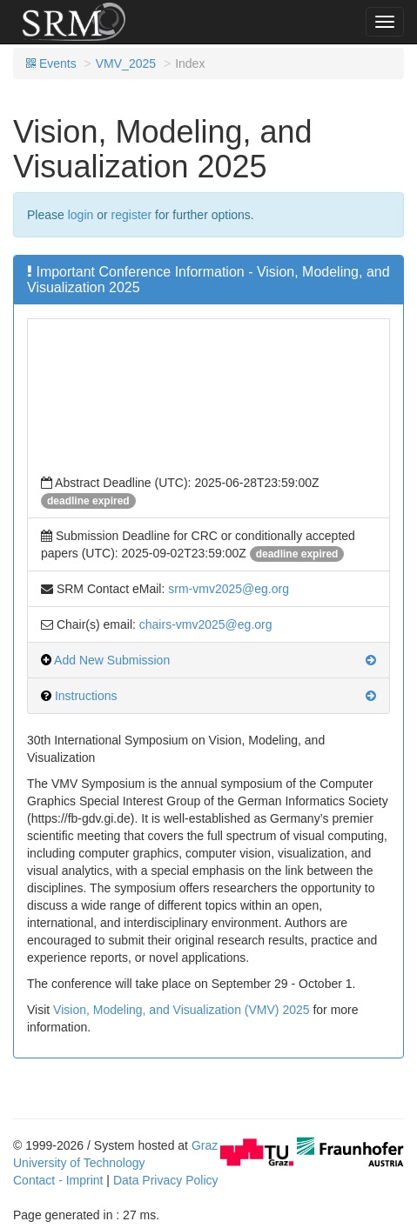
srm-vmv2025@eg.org (228, 589)
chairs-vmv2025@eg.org (205, 624)
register (131, 215)
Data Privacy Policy (166, 1180)
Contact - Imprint (58, 1180)
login (81, 215)
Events (51, 63)
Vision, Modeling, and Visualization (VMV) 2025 (181, 1010)
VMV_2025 (126, 63)
